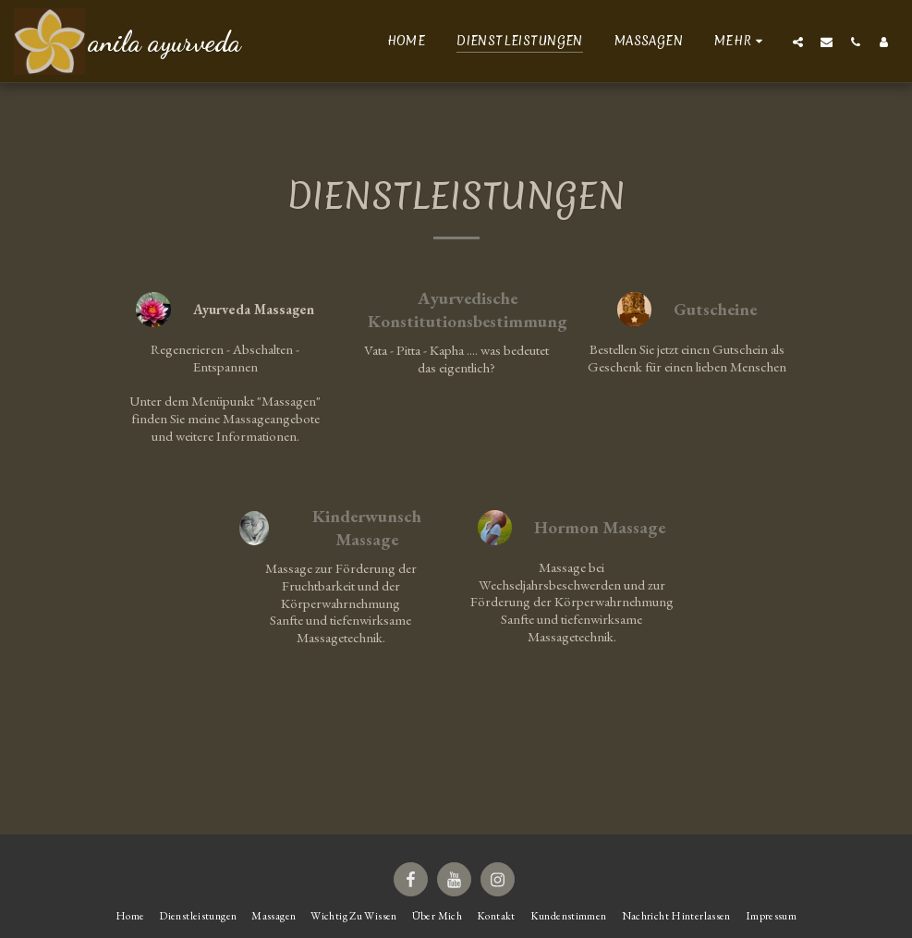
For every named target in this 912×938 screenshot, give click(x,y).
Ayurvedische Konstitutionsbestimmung (467, 309)
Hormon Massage (599, 528)
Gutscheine (715, 309)
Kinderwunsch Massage (366, 528)
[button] (797, 41)
